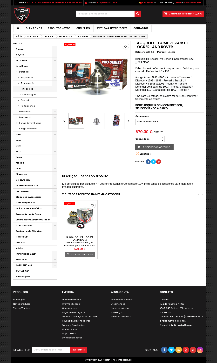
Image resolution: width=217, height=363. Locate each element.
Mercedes (21, 174)
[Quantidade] (156, 139)
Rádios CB (21, 236)
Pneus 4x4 (21, 259)
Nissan (20, 49)
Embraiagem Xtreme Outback (33, 219)
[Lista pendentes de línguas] (147, 3)
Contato (166, 292)
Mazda (20, 162)
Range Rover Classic (30, 123)
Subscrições (23, 276)
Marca (161, 52)
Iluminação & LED (26, 253)
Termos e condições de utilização (80, 316)
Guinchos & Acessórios (28, 208)
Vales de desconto (121, 316)
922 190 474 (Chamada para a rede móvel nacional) (54, 2)
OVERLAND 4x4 (24, 265)
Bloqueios (27, 88)
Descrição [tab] (69, 176)
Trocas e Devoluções (73, 325)
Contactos (141, 28)
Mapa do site (69, 333)
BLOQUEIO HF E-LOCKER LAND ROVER (80, 238)
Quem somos (34, 28)
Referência (141, 52)
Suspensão (27, 77)
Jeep (18, 140)
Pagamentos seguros (73, 312)
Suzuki (19, 134)
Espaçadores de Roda (28, 214)
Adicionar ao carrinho (154, 147)
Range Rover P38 (28, 128)
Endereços (116, 312)
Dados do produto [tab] (94, 176)
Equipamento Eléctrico (29, 231)
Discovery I (25, 111)
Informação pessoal (122, 299)
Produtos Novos (59, 28)
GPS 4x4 (20, 242)
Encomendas (118, 303)
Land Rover (22, 66)
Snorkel (25, 100)
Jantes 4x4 (22, 191)
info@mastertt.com (107, 2)
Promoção (19, 299)
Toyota (20, 54)
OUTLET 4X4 (83, 28)
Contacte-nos (69, 329)
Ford (18, 151)
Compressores (24, 225)
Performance (28, 105)
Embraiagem (29, 94)
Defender (24, 71)
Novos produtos (21, 303)
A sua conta (120, 292)
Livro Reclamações (72, 337)
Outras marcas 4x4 (27, 185)
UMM (18, 145)
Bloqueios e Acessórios (28, 196)
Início (17, 43)
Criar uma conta (193, 2)
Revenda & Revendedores (111, 28)
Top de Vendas (21, 308)
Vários (19, 248)
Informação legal (71, 303)
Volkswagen (23, 179)
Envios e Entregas (71, 299)
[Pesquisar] (108, 14)
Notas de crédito (120, 308)
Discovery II (25, 117)
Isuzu (19, 157)
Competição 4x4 (25, 202)
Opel (18, 168)
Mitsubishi (21, 60)
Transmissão (27, 83)
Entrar (178, 2)
